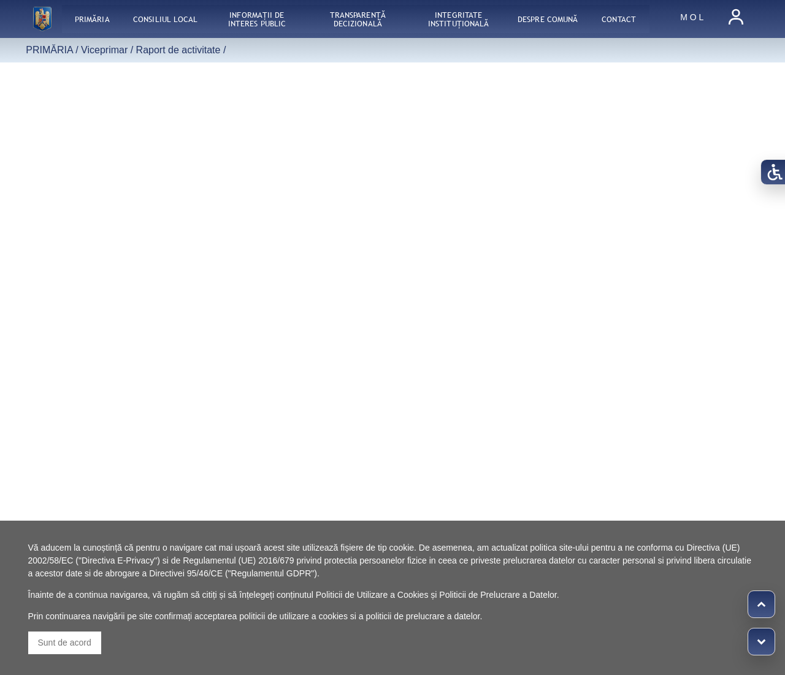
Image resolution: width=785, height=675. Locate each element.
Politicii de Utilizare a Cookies (372, 595)
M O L (691, 17)
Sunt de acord (64, 642)
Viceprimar (104, 50)
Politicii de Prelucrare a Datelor (497, 595)
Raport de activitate (178, 50)
